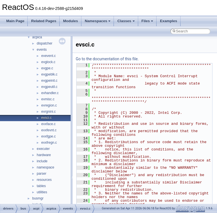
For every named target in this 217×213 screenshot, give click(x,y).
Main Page (15, 21)
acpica (37, 37)
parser (41, 174)
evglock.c (48, 62)
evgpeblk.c (49, 74)
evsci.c (46, 118)
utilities (42, 192)
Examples (168, 21)
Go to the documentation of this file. (107, 59)
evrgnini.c (48, 112)
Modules (70, 21)
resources (44, 180)
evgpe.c (47, 68)
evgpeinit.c (49, 81)
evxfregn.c (49, 143)
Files (147, 21)
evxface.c (48, 124)
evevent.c (48, 56)
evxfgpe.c (48, 136)
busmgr (38, 198)
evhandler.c (49, 93)
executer (43, 149)
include (42, 161)
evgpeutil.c (49, 87)
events (42, 50)
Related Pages (43, 21)
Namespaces (98, 21)
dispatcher (44, 43)
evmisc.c (48, 99)
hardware (44, 155)
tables (41, 186)
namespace (45, 167)
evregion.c (49, 105)
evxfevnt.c (49, 130)
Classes (125, 21)
